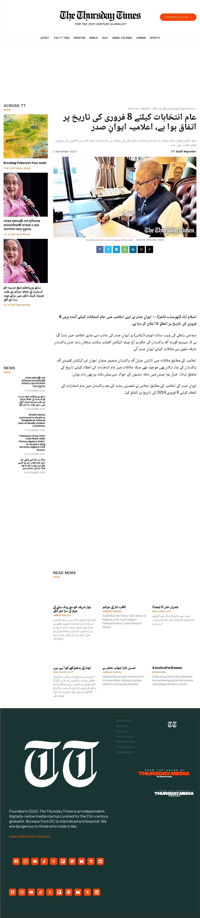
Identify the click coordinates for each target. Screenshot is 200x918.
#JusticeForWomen (167, 667)
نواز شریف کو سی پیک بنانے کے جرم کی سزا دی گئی (72, 609)
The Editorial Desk (17, 168)
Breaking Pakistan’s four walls (25, 163)
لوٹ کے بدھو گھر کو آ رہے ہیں (72, 667)
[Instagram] (25, 861)
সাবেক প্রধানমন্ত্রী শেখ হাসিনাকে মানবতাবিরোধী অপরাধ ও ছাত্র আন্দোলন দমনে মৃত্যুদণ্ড (22, 225)
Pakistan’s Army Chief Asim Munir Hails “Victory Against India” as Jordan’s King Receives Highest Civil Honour (31, 443)
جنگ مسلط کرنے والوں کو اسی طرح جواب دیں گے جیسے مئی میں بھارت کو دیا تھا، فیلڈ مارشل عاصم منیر (31, 464)
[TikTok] (44, 861)
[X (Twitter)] (53, 861)
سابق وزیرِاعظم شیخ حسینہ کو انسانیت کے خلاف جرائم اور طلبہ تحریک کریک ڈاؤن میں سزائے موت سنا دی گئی (24, 293)
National (145, 108)
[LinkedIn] (100, 861)
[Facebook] (16, 861)
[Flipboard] (62, 861)
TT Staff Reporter (17, 234)
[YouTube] (34, 861)
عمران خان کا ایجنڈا (165, 607)
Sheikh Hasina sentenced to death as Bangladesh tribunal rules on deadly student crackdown (31, 420)
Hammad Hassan (112, 611)
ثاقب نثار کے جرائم (114, 607)
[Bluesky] (81, 861)
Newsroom (133, 108)
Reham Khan (159, 672)
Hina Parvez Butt (63, 672)
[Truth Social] (91, 861)
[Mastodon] (72, 861)
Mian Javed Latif (161, 611)
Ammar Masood (62, 615)
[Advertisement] (31, 71)
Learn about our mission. (30, 836)
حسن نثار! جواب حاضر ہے (119, 667)
